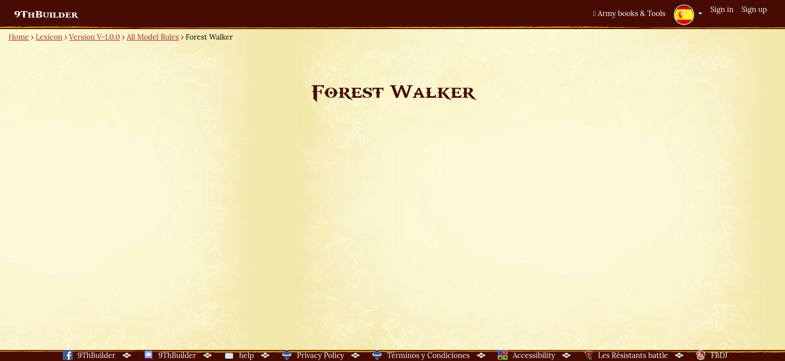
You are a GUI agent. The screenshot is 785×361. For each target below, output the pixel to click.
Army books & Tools (629, 13)
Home (19, 37)
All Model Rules (153, 37)
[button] (687, 14)
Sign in (721, 9)
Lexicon (49, 37)
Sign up (754, 9)
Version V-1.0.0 (94, 37)
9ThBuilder (46, 15)
